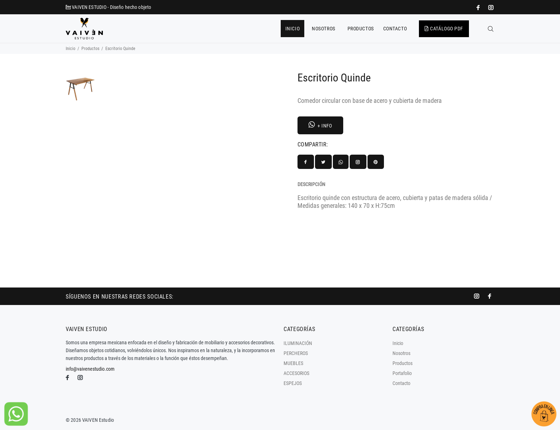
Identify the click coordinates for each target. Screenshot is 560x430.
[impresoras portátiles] (479, 7)
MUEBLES (293, 363)
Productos (90, 48)
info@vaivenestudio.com (90, 369)
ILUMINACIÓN (298, 343)
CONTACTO (395, 28)
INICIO (292, 28)
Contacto (401, 383)
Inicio (70, 48)
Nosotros (401, 353)
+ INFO (320, 125)
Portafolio (402, 373)
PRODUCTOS (361, 28)
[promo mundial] (490, 7)
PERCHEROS (296, 353)
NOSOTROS (323, 28)
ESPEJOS (293, 383)
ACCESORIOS (296, 373)
